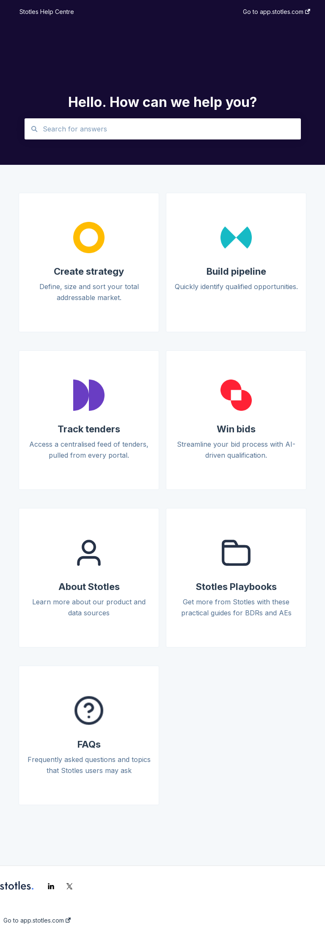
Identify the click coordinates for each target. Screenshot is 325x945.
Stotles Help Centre (46, 11)
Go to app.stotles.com (37, 920)
